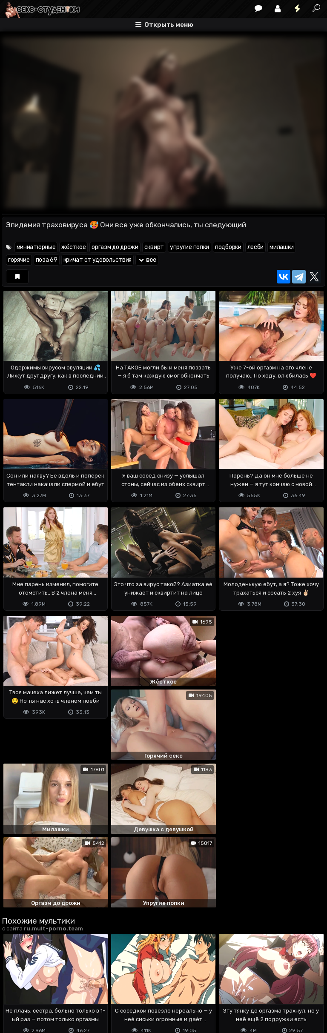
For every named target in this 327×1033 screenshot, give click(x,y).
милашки (282, 247)
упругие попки (189, 247)
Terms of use (45, 993)
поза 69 (46, 259)
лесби (255, 247)
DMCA (15, 993)
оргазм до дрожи (115, 247)
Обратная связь (90, 993)
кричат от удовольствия (97, 259)
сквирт (154, 247)
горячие (19, 259)
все (147, 259)
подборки (228, 247)
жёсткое (73, 247)
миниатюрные (36, 247)
